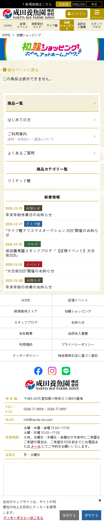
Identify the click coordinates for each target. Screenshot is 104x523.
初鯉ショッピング (29, 35)
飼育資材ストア (25, 311)
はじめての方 (19, 119)
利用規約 (25, 344)
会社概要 (25, 333)
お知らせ (78, 322)
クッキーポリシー (25, 355)
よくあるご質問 (21, 153)
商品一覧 (15, 103)
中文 (94, 4)
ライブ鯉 (51, 25)
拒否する (69, 515)
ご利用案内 (30, 136)
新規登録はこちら (38, 4)
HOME (6, 35)
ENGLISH (78, 4)
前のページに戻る (23, 70)
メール (36, 446)
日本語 (63, 4)
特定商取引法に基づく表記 (78, 355)
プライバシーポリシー (78, 344)
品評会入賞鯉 (78, 333)
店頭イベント (78, 300)
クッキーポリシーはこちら (23, 517)
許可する (91, 515)
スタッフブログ (25, 322)
